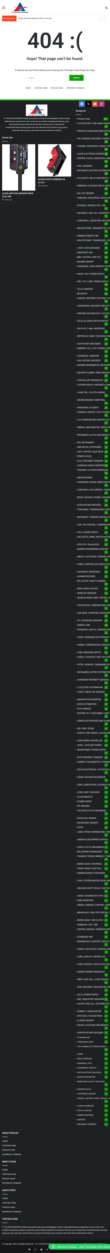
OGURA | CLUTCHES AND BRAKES (92, 1025)
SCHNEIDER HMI (85, 937)
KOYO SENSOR (84, 709)
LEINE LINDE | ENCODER (88, 792)
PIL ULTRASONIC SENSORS (89, 620)
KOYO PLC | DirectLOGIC (88, 544)
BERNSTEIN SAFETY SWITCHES (91, 1081)
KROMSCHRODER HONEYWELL (91, 400)
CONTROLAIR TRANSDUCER (90, 380)
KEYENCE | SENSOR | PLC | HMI (91, 205)
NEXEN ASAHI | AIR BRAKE (89, 864)
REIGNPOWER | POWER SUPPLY (91, 750)
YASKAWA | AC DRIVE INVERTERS (92, 470)
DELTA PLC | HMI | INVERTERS (91, 328)
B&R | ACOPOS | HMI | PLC (89, 257)
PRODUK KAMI (57, 88)
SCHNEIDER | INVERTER (88, 356)
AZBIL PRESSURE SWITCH (89, 652)
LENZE (80, 1054)
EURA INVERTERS (85, 900)
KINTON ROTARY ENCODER (89, 1072)
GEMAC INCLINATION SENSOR (91, 777)
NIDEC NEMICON (84, 1058)
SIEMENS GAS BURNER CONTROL (92, 839)
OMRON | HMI (83, 625)
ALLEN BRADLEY (85, 797)
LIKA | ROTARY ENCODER (88, 360)
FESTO (80, 827)
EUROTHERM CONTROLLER (90, 740)
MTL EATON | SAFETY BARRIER (91, 581)
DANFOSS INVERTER (86, 1077)
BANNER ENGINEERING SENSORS (92, 549)
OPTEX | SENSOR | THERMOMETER (93, 664)
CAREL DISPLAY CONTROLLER (91, 956)
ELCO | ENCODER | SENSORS (90, 461)
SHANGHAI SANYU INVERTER (90, 465)
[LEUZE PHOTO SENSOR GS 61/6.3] (54, 160)
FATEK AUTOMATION (87, 704)
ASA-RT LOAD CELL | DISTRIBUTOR (93, 1004)
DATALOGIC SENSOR (86, 818)
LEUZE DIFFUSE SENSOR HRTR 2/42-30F (35, 18)
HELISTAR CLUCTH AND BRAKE (91, 810)
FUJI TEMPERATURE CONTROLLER (93, 420)
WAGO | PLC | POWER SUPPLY (91, 274)
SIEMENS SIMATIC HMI (88, 236)
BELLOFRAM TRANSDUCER (89, 852)
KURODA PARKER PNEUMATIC (91, 972)
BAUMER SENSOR (85, 262)
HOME (28, 88)
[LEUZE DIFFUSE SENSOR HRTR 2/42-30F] (18, 167)
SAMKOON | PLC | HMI (87, 925)
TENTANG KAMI (40, 88)
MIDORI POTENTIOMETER (89, 699)
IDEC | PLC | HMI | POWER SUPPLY (92, 281)
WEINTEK (81, 1119)
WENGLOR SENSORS (86, 593)
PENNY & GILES (84, 456)
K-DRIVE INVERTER (85, 1106)
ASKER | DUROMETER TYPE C (90, 896)
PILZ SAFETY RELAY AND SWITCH (93, 178)
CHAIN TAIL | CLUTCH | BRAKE (91, 392)
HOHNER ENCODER (86, 576)
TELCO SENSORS (85, 289)
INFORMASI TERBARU (75, 88)
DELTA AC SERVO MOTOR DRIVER (92, 321)
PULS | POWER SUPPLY (87, 532)
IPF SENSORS (83, 806)
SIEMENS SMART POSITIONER (91, 873)
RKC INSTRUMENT (85, 442)
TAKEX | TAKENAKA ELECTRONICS (93, 637)
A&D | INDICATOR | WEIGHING (90, 999)
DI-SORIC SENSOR (85, 1020)
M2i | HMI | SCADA (85, 728)
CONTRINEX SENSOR (86, 1094)
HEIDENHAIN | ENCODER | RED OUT (93, 306)
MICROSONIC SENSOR (87, 823)
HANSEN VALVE (84, 1089)
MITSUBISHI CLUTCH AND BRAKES (93, 435)
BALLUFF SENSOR (85, 193)
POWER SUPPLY (84, 801)
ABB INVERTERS (84, 477)
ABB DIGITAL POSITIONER (89, 447)
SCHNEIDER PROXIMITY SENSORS (93, 680)
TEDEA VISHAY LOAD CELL (89, 868)
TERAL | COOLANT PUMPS (89, 745)
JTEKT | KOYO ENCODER (88, 248)
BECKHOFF (82, 293)
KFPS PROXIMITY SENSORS (90, 757)
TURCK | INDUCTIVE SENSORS (91, 692)
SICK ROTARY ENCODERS (89, 344)
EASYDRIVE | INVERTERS (88, 572)
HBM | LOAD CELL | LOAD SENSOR (92, 979)
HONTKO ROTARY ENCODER (90, 1033)
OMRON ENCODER (85, 1115)
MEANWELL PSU (84, 1063)
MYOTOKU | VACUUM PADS (89, 1016)
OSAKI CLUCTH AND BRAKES (90, 847)
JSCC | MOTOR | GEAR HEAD (90, 452)
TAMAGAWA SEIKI (85, 1042)
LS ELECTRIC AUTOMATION (90, 687)
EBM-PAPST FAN (85, 252)
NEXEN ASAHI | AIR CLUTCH (90, 920)
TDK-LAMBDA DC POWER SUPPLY (92, 1046)
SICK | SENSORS (84, 166)
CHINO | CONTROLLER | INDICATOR (93, 564)
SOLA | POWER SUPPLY (88, 994)
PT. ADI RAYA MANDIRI (45, 1244)
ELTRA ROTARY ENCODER (89, 505)
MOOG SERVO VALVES (87, 588)
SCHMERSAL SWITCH (86, 1068)
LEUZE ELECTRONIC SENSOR (90, 154)
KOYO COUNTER (84, 1110)
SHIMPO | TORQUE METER (89, 1011)
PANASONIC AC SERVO (88, 407)
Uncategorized (83, 1037)
